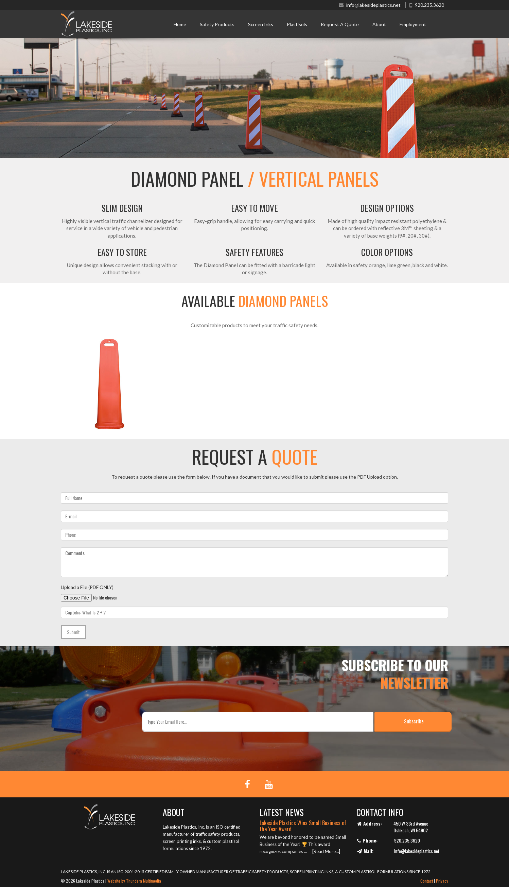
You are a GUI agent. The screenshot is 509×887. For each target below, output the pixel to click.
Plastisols (297, 24)
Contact (426, 881)
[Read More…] (326, 851)
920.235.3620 (429, 5)
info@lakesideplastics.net (373, 5)
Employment (413, 24)
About (379, 24)
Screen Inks (260, 24)
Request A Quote (340, 24)
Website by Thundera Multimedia (134, 881)
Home (180, 24)
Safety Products (217, 24)
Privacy (442, 881)
